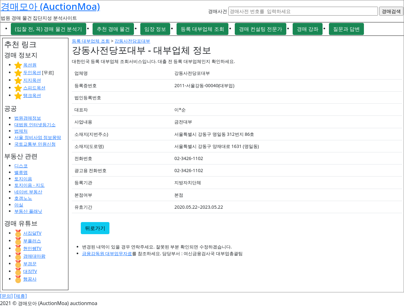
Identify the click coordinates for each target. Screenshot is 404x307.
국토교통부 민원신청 (35, 144)
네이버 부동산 (28, 192)
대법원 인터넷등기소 (35, 125)
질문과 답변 (346, 28)
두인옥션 (32, 72)
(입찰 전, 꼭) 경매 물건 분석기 (48, 28)
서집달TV (32, 233)
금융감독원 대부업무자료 (107, 253)
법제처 (21, 131)
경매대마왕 (34, 256)
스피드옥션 (34, 88)
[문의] (6, 296)
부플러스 (32, 241)
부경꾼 (30, 264)
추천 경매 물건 (113, 28)
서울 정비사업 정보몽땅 (37, 137)
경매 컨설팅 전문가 (260, 28)
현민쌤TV (32, 248)
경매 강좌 (307, 28)
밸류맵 (21, 172)
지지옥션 (32, 80)
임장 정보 (155, 28)
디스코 (21, 166)
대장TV (30, 271)
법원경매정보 (27, 118)
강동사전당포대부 (132, 41)
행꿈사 (30, 279)
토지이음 (23, 179)
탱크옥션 (32, 95)
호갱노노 (23, 198)
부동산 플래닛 (28, 211)
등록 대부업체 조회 (202, 28)
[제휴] (20, 296)
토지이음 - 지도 (29, 185)
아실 (18, 205)
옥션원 (30, 65)
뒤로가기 (95, 228)
